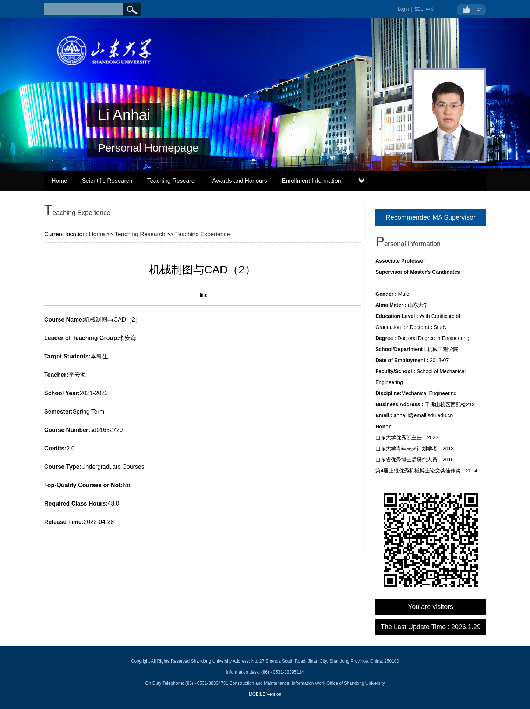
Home (59, 181)
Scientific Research (107, 181)
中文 (430, 9)
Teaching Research (172, 181)
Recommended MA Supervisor (431, 217)
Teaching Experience (202, 234)
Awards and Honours (239, 181)
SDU (419, 9)
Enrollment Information (311, 181)
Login (403, 9)
